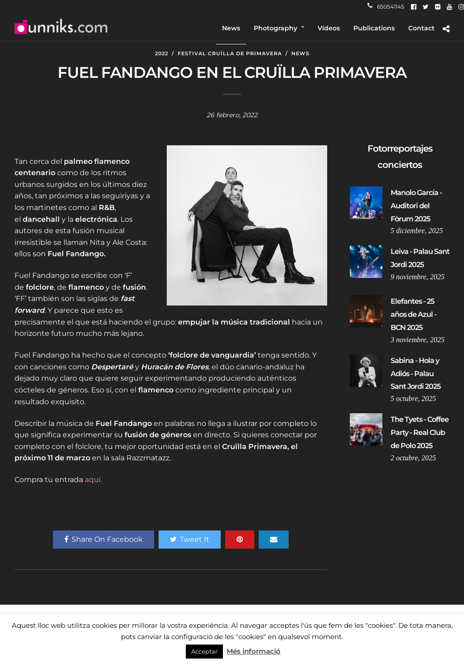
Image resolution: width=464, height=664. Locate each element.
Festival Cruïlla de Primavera (230, 53)
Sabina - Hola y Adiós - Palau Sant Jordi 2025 (415, 373)
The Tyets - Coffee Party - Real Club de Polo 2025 (420, 432)
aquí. (93, 479)
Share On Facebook (103, 539)
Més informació (253, 651)
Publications (374, 28)
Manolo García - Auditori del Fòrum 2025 (416, 205)
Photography (275, 28)
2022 (161, 53)
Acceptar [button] (204, 651)
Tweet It (189, 539)
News (231, 28)
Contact (421, 28)
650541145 (385, 6)
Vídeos (329, 28)
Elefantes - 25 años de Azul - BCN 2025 (413, 314)
